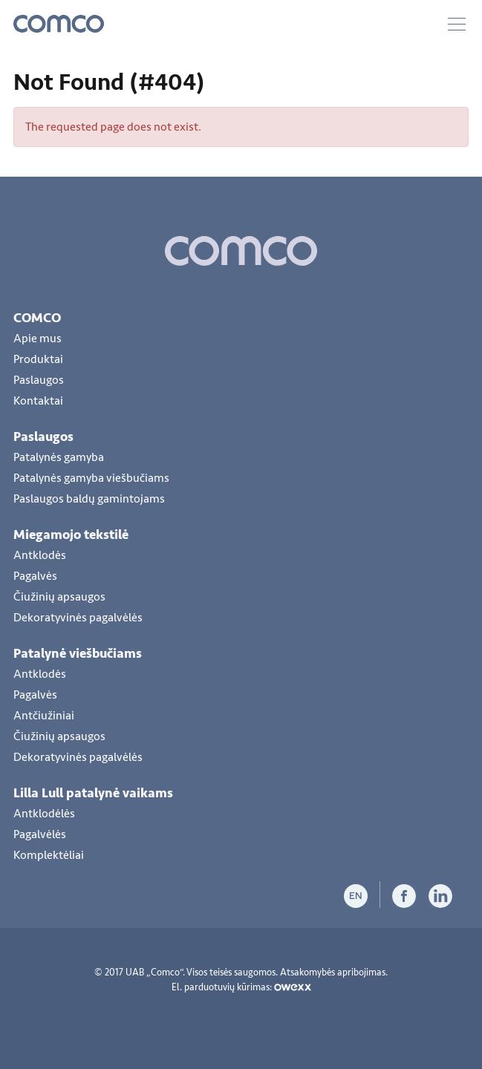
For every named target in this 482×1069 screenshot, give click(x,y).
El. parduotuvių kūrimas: (241, 987)
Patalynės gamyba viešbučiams (91, 478)
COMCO (37, 317)
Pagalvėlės (39, 834)
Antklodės (39, 555)
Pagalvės (35, 576)
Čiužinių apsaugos (59, 596)
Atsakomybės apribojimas (332, 972)
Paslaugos (38, 380)
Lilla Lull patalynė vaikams (93, 792)
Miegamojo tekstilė (70, 534)
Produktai (38, 359)
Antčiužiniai (43, 715)
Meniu (457, 24)
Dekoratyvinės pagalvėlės (78, 617)
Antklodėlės (44, 813)
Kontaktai (38, 400)
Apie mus (37, 338)
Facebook (404, 896)
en (355, 895)
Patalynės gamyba (58, 457)
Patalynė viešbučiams (77, 653)
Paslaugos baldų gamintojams (89, 498)
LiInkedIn (440, 896)
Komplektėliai (48, 855)
